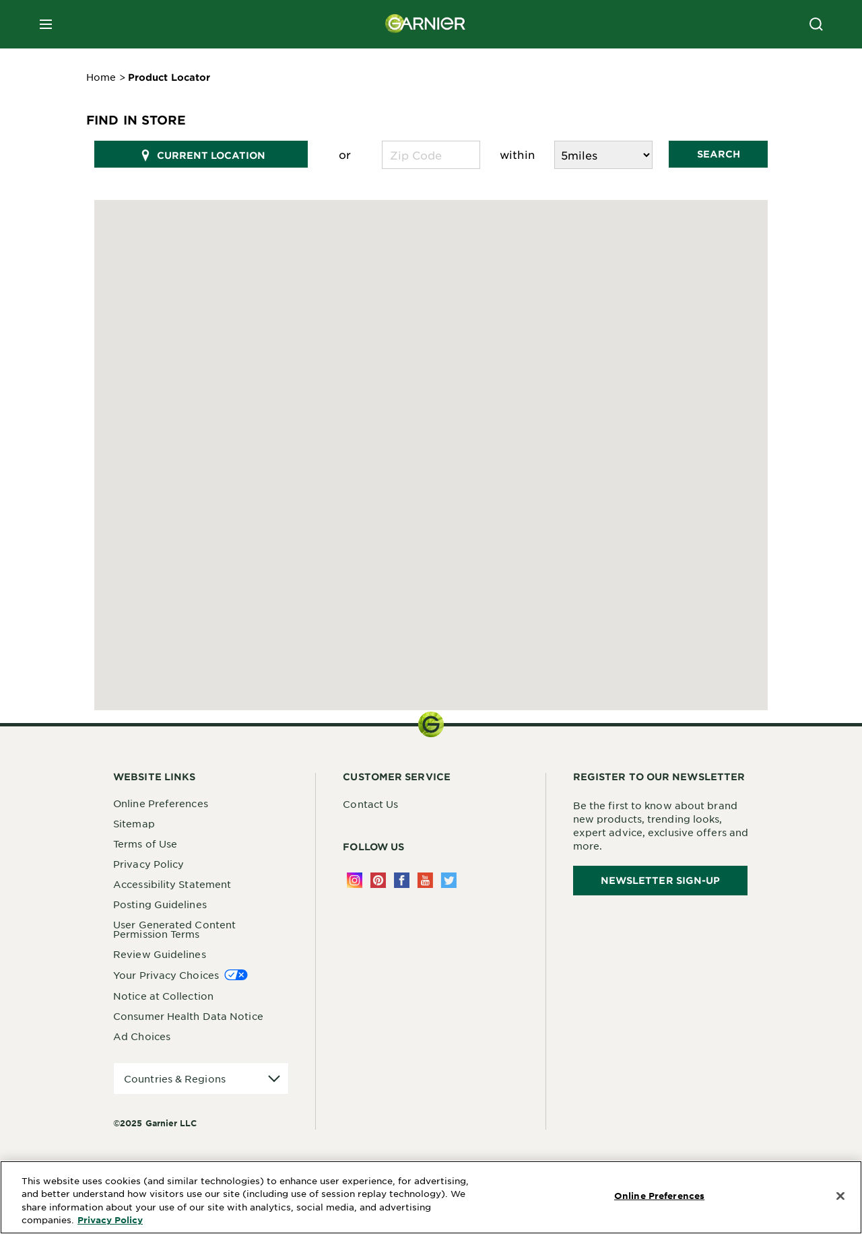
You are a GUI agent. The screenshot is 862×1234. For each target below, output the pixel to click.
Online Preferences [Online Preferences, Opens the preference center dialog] (659, 1195)
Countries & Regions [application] (175, 1078)
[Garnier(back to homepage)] (425, 24)
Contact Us (370, 804)
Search (718, 154)
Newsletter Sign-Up (661, 880)
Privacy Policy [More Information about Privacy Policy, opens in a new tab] (110, 1219)
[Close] (840, 1196)
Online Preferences (160, 803)
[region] (431, 1197)
